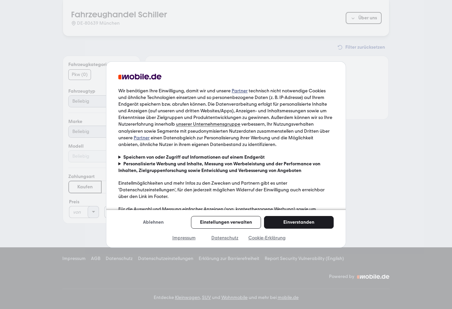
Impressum (184, 238)
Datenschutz (224, 238)
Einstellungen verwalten (226, 222)
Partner (240, 91)
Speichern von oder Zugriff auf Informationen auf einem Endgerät (194, 157)
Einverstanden (298, 222)
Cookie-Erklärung (267, 238)
